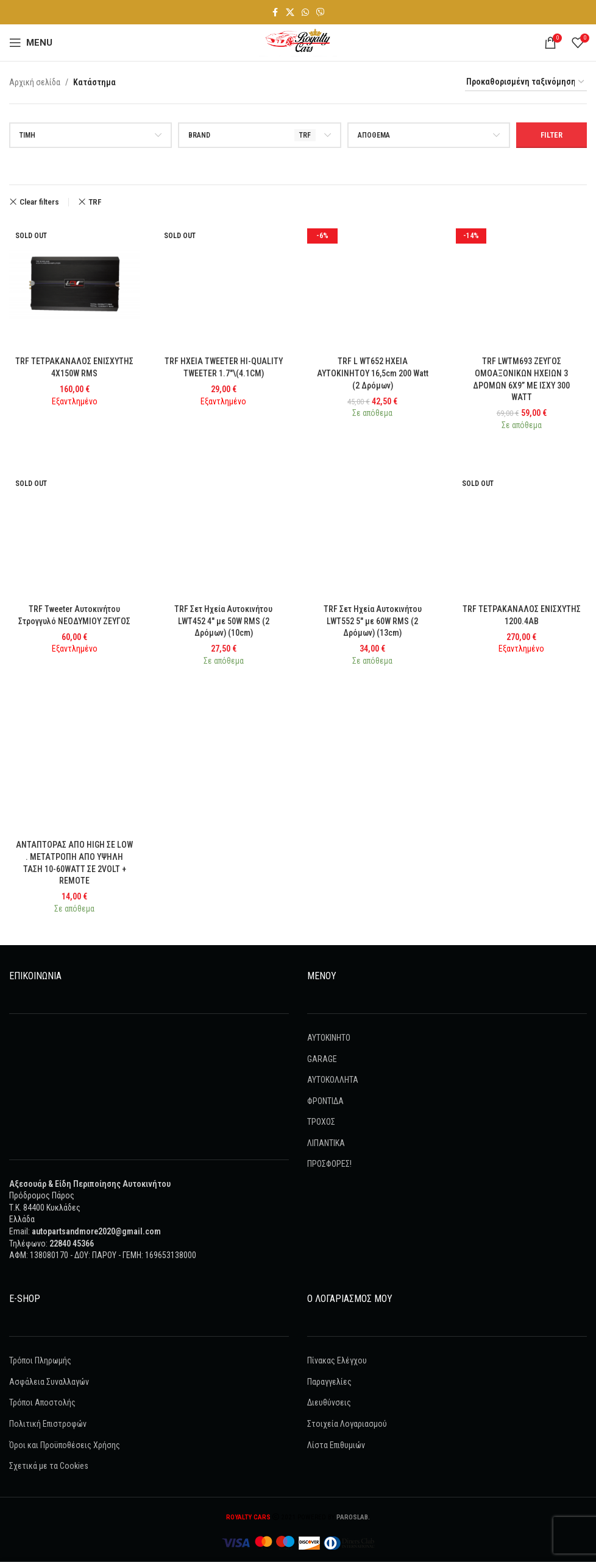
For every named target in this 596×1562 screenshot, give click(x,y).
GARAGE (322, 1058)
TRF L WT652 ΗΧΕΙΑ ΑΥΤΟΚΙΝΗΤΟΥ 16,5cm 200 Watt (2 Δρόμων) (372, 373)
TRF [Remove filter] (94, 201)
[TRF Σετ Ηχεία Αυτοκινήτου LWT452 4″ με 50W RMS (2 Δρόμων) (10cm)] (223, 532)
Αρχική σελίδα (34, 82)
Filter (551, 134)
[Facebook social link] (275, 12)
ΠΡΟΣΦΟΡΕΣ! (329, 1164)
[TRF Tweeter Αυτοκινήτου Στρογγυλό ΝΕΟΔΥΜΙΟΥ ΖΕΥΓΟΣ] (74, 532)
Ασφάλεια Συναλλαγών (49, 1382)
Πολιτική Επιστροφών (48, 1424)
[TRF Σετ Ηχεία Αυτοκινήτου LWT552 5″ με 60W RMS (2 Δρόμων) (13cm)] (372, 532)
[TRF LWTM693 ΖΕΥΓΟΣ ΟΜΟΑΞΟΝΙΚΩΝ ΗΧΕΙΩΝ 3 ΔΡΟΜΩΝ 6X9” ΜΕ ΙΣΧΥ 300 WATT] (521, 284)
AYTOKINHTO (328, 1038)
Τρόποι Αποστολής (42, 1402)
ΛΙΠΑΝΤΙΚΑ (326, 1143)
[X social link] (290, 12)
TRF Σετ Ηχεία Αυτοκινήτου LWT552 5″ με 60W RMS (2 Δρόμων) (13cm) (373, 621)
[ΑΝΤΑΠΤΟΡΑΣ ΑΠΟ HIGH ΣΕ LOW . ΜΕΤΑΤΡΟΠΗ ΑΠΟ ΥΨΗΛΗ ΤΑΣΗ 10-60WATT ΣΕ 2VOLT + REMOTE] (74, 768)
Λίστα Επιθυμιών (336, 1444)
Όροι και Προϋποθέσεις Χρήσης (64, 1444)
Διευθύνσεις (329, 1402)
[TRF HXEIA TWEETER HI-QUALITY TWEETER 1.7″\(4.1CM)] (223, 284)
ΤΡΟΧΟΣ (321, 1122)
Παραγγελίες (329, 1382)
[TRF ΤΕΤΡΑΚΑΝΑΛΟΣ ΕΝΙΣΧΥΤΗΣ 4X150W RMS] (74, 284)
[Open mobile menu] (31, 42)
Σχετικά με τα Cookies (48, 1466)
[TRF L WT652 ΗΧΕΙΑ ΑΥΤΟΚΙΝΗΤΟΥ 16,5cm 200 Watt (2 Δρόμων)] (372, 284)
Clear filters (39, 202)
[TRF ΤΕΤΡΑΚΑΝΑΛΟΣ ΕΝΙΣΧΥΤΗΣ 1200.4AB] (521, 532)
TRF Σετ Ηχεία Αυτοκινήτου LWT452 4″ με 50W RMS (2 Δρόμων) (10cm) (223, 621)
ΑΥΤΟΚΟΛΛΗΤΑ (332, 1080)
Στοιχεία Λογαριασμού (347, 1424)
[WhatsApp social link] (305, 12)
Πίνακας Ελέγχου (337, 1360)
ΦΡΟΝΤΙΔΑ (325, 1101)
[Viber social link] (320, 12)
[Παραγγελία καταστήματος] (526, 82)
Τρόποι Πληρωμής (40, 1360)
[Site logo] (298, 42)
